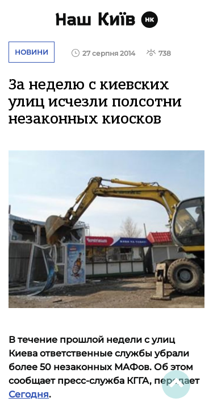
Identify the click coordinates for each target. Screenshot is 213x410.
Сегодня (29, 394)
